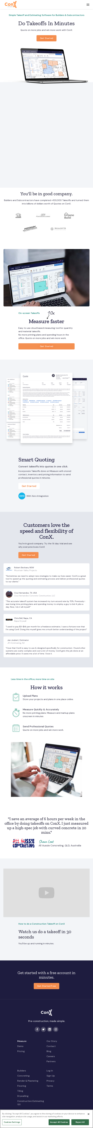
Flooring (21, 1085)
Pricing (21, 1051)
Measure (21, 1041)
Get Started (46, 346)
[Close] (88, 1116)
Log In (49, 1070)
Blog (48, 1051)
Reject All (80, 1124)
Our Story (51, 1041)
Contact (51, 1046)
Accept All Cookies (59, 1124)
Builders (21, 1070)
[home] (10, 4)
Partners (50, 1061)
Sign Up (50, 1075)
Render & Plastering (27, 1080)
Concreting (23, 1075)
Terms (49, 1085)
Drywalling (23, 1096)
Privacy (50, 1080)
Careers (50, 1056)
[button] (88, 4)
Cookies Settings (12, 1124)
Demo (20, 1046)
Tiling (20, 1090)
